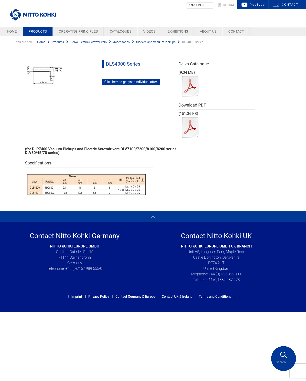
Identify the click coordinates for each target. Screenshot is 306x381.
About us (208, 31)
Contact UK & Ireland (177, 296)
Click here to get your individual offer (130, 82)
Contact (236, 31)
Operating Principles (78, 31)
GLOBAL (229, 5)
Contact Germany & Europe (135, 296)
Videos (149, 31)
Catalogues (121, 31)
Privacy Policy (98, 296)
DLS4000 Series (123, 64)
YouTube (257, 4)
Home (12, 31)
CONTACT (290, 4)
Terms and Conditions (215, 296)
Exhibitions (178, 31)
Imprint (76, 296)
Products (38, 31)
